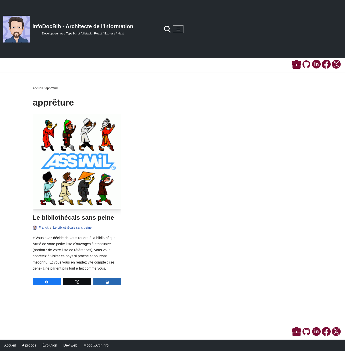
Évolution (49, 345)
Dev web (70, 345)
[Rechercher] (167, 29)
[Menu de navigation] (178, 29)
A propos (29, 345)
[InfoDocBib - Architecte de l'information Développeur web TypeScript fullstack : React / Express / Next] (68, 29)
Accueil (38, 88)
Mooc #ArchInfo (96, 345)
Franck (43, 227)
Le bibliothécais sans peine (73, 217)
